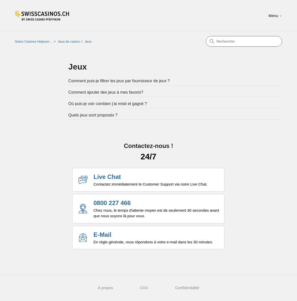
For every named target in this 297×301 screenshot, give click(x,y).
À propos (105, 288)
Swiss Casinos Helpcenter (34, 41)
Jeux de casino (69, 41)
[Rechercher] (244, 41)
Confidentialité (187, 288)
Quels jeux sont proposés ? (92, 115)
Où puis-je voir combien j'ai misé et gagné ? (107, 104)
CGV (144, 288)
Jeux (88, 41)
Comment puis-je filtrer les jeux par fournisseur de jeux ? (119, 81)
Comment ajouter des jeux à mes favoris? (105, 92)
